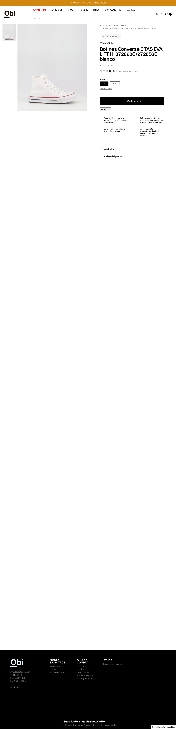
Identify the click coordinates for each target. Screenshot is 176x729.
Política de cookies (92, 721)
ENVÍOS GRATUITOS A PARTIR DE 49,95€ (88, 3)
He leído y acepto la (85, 713)
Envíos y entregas (85, 678)
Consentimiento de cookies (163, 727)
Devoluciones (83, 672)
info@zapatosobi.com (20, 672)
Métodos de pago (85, 675)
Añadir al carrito (132, 101)
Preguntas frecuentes (113, 664)
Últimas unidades (57, 672)
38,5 (115, 83)
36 (104, 83)
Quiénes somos (57, 666)
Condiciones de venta (112, 721)
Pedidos (80, 669)
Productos (81, 666)
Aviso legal (55, 721)
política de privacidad (94, 713)
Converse (107, 43)
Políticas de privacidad (72, 721)
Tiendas (54, 669)
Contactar (15, 687)
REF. (101, 65)
